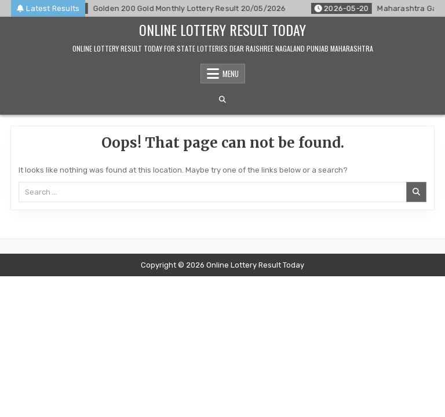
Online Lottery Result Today (222, 29)
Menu (230, 73)
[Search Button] (222, 99)
